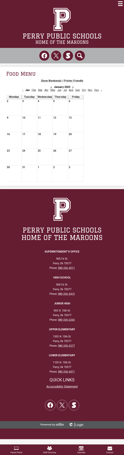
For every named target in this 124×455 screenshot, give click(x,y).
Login (76, 425)
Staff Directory (49, 450)
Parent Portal (16, 450)
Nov (90, 90)
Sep (77, 90)
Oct (84, 90)
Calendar (81, 450)
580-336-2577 (66, 345)
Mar (40, 90)
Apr (46, 90)
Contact (109, 450)
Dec (96, 90)
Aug (71, 90)
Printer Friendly (73, 80)
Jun (59, 90)
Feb (34, 90)
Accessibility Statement (62, 386)
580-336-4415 (66, 293)
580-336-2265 (66, 319)
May (52, 90)
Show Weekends (51, 80)
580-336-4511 (66, 268)
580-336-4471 (66, 371)
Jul (65, 90)
